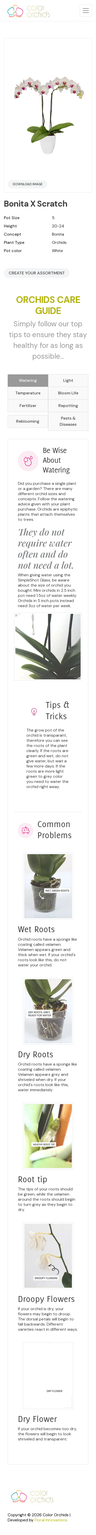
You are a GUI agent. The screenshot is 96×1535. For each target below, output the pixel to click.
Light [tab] (68, 380)
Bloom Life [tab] (68, 393)
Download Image (27, 184)
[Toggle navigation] (86, 10)
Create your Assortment (37, 273)
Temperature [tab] (27, 393)
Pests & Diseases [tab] (68, 421)
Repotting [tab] (68, 405)
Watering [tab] (28, 380)
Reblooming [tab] (27, 421)
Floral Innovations (51, 1520)
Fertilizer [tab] (27, 405)
